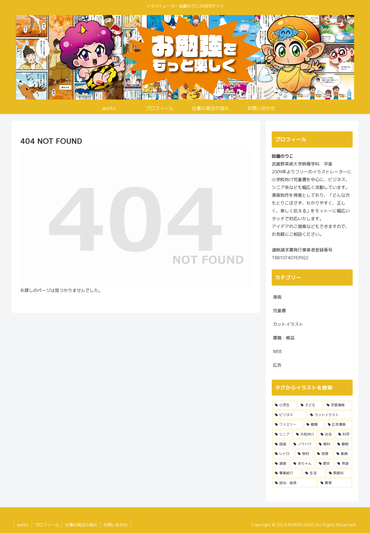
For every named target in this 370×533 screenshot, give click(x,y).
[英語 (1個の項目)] (343, 463)
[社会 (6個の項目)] (326, 434)
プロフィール (47, 525)
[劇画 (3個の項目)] (343, 453)
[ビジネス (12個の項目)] (289, 415)
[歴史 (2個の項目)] (325, 463)
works (23, 525)
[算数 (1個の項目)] (335, 483)
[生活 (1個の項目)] (314, 473)
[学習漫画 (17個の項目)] (338, 405)
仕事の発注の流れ (81, 525)
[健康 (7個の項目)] (314, 424)
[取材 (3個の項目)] (304, 453)
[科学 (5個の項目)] (344, 434)
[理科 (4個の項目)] (325, 444)
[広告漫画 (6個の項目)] (338, 424)
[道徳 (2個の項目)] (281, 463)
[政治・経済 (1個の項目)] (294, 483)
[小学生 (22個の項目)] (284, 405)
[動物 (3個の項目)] (343, 444)
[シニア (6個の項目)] (282, 434)
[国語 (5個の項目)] (281, 444)
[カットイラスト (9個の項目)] (330, 415)
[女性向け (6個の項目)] (305, 434)
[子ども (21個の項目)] (310, 405)
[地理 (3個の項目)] (323, 453)
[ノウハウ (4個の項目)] (303, 444)
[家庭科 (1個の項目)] (339, 473)
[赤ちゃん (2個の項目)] (303, 463)
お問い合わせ (115, 525)
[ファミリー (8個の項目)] (287, 424)
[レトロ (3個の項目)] (283, 453)
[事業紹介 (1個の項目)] (286, 473)
